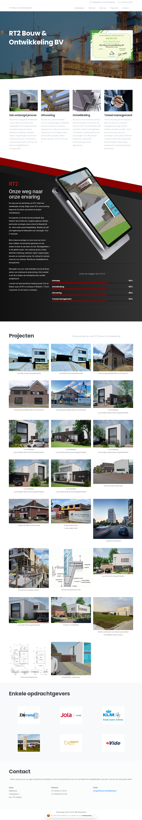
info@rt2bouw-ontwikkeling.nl (104, 791)
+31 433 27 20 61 (125, 2)
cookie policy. (86, 815)
